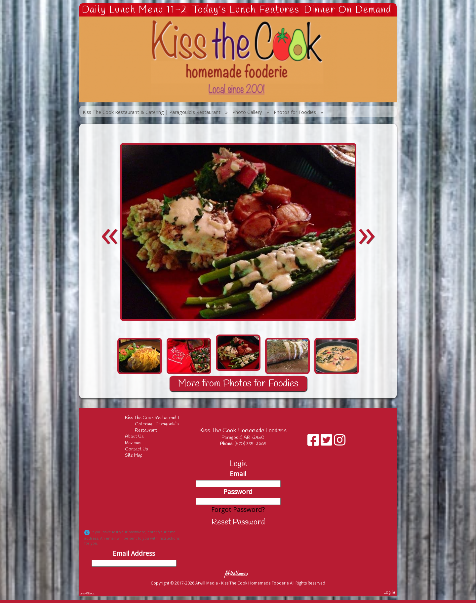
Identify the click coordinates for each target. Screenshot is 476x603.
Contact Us (141, 449)
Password (238, 491)
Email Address (134, 553)
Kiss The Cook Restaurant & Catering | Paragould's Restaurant (151, 112)
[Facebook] (314, 442)
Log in (389, 592)
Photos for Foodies (295, 112)
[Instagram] (339, 442)
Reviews (138, 443)
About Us (139, 437)
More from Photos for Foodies (238, 383)
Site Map (138, 455)
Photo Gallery (247, 112)
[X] (327, 442)
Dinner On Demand (347, 10)
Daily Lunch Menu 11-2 (134, 10)
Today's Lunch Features (245, 10)
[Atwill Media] (238, 573)
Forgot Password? (238, 509)
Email (238, 473)
